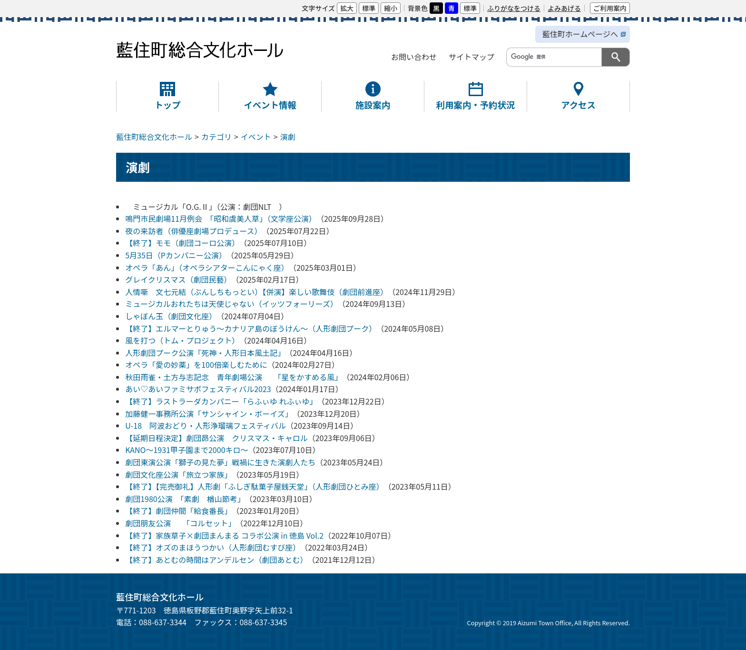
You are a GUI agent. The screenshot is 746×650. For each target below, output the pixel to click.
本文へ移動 (120, 8)
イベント (256, 136)
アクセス (578, 104)
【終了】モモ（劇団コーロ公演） (182, 242)
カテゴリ (216, 136)
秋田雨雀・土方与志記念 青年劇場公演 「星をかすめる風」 (233, 377)
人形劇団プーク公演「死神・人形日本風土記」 (205, 352)
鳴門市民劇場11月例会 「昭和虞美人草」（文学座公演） (220, 218)
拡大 (346, 8)
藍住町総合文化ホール (154, 136)
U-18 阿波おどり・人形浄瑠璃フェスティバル (205, 425)
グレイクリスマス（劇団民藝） (178, 279)
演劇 (287, 136)
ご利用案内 (610, 8)
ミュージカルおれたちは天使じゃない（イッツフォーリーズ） (231, 303)
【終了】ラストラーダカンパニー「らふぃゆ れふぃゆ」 (221, 401)
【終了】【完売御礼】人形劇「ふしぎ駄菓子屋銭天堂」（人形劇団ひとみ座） (254, 486)
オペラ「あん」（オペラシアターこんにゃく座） (207, 267)
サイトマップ (471, 56)
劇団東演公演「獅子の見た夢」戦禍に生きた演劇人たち (220, 462)
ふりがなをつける (513, 8)
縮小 (390, 8)
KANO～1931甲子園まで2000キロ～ (186, 449)
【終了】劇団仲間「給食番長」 (178, 510)
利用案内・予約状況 (475, 104)
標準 (368, 8)
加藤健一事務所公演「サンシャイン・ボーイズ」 (209, 413)
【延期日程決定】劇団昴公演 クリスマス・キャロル (216, 437)
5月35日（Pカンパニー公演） (175, 255)
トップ (167, 104)
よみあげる (564, 8)
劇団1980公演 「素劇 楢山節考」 (185, 498)
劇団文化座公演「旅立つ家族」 (178, 474)
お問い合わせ (414, 56)
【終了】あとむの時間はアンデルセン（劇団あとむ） (216, 559)
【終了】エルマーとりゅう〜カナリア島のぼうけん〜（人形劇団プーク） (250, 328)
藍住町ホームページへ (580, 33)
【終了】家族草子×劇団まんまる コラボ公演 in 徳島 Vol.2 (224, 535)
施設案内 (373, 104)
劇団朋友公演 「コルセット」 (180, 523)
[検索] (553, 56)
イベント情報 (270, 104)
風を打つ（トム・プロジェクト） (182, 340)
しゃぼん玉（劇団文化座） (170, 316)
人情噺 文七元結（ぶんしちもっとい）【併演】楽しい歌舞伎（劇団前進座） (256, 291)
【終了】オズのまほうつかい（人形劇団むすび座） (212, 547)
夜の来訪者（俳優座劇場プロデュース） (193, 230)
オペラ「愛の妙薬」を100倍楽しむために (196, 364)
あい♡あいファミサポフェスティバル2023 (198, 388)
